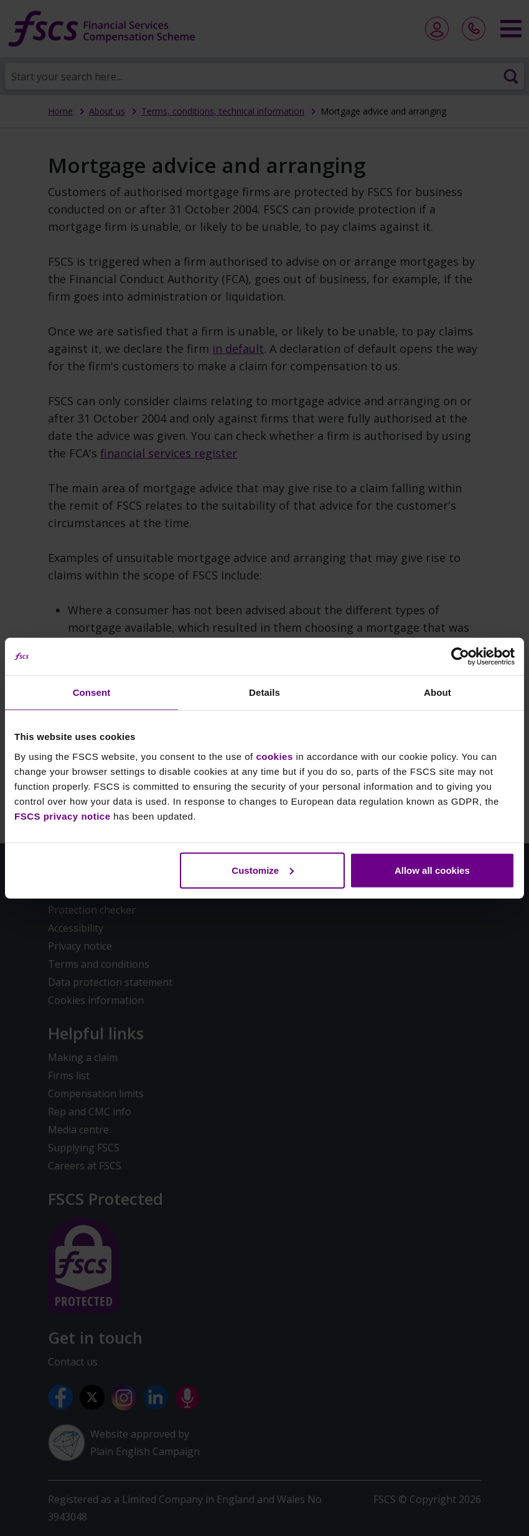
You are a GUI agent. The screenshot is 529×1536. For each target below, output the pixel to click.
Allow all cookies (432, 869)
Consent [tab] (92, 692)
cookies (274, 756)
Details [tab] (264, 692)
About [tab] (437, 692)
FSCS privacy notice (62, 815)
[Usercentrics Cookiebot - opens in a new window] (460, 656)
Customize (263, 869)
